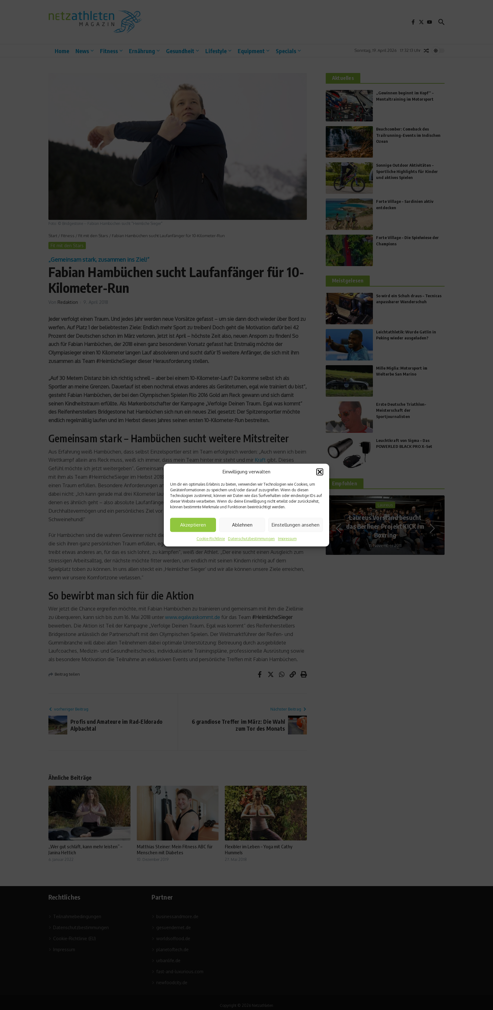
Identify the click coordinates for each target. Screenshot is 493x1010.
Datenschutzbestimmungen (251, 538)
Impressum (287, 538)
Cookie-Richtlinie (211, 538)
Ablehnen (242, 525)
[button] (320, 472)
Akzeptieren (193, 525)
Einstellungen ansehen (295, 525)
